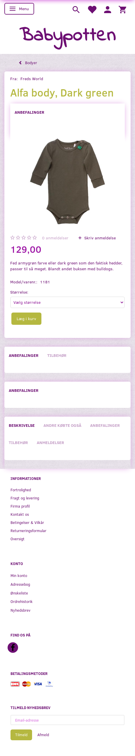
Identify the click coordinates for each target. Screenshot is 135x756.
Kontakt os (19, 514)
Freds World (31, 78)
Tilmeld (21, 734)
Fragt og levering (24, 497)
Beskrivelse (22, 425)
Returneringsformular (28, 530)
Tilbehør (56, 355)
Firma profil (20, 506)
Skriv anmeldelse (99, 238)
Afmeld (43, 734)
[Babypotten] (67, 36)
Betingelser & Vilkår (27, 522)
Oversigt (17, 538)
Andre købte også (62, 425)
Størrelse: (19, 292)
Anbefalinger (29, 112)
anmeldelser (55, 238)
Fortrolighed (20, 489)
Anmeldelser (50, 442)
